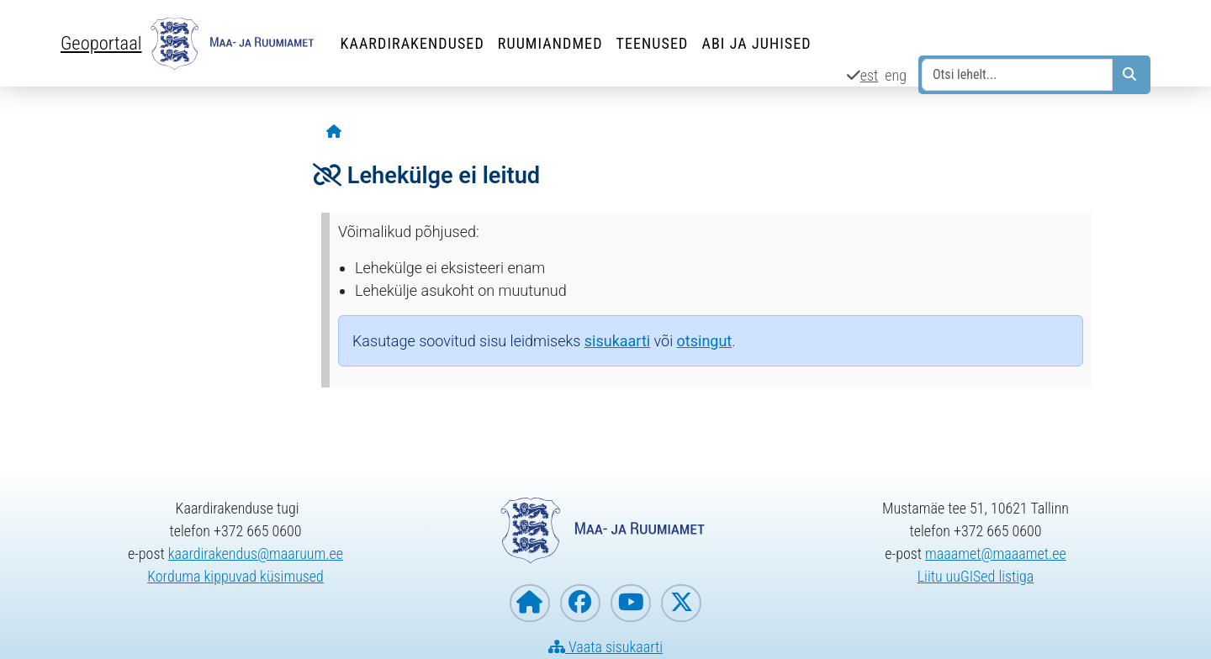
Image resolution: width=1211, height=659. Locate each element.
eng (896, 75)
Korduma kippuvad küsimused (235, 576)
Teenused (652, 43)
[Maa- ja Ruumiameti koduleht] (530, 603)
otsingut (704, 341)
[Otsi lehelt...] (1017, 75)
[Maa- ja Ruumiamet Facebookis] (580, 603)
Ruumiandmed (550, 43)
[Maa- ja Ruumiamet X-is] (681, 603)
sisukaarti (617, 341)
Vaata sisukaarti (605, 647)
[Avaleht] (333, 132)
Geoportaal (101, 43)
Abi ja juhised (756, 43)
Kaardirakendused (412, 43)
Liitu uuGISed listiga (976, 576)
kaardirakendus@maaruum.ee (255, 553)
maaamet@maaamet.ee (995, 553)
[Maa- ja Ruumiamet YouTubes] (631, 603)
